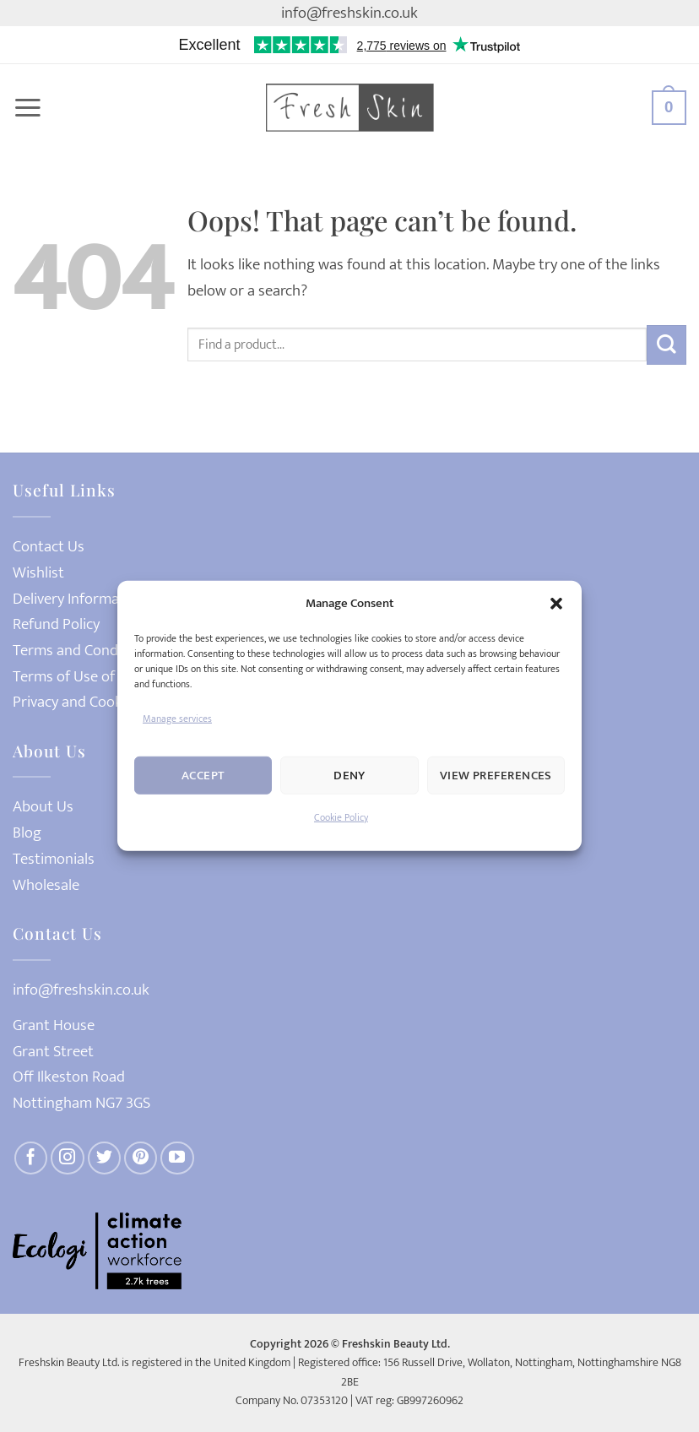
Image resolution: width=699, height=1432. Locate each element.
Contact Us (48, 547)
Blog (27, 833)
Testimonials (54, 859)
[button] (556, 603)
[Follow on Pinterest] (141, 1158)
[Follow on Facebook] (31, 1158)
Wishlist (38, 573)
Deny (349, 775)
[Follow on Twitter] (105, 1158)
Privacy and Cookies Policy (97, 702)
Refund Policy (56, 624)
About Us (43, 807)
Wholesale (46, 885)
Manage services (177, 718)
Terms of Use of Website (92, 677)
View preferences (496, 775)
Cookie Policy (341, 817)
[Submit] (666, 345)
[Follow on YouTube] (177, 1158)
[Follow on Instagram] (67, 1158)
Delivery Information (79, 599)
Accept (203, 775)
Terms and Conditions (83, 650)
